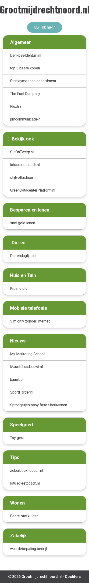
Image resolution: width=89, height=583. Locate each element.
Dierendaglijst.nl (23, 256)
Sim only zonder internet (30, 321)
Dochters (73, 576)
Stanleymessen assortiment (33, 81)
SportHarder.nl (21, 392)
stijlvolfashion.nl (23, 177)
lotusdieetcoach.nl (25, 165)
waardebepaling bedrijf (28, 549)
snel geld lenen (22, 223)
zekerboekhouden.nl (26, 470)
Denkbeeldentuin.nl (25, 55)
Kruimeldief (19, 288)
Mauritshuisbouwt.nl (26, 367)
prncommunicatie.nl (25, 119)
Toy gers (17, 438)
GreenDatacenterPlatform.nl (32, 190)
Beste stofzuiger (24, 516)
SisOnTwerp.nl (22, 152)
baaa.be (16, 379)
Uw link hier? (44, 27)
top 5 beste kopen (25, 68)
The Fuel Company (25, 93)
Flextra (15, 106)
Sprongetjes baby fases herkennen (38, 405)
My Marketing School (27, 354)
